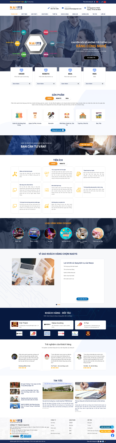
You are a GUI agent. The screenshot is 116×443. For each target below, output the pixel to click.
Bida (70, 428)
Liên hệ (103, 14)
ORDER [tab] (49, 98)
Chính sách (53, 428)
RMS (70, 430)
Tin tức (95, 14)
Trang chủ (14, 14)
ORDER (70, 422)
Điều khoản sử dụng (55, 433)
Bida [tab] (67, 98)
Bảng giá (75, 14)
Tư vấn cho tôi (82, 299)
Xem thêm (22, 83)
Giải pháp (34, 14)
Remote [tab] (58, 98)
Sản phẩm (45, 14)
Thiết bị (54, 14)
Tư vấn (89, 425)
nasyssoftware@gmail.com (73, 9)
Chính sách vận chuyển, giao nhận (95, 430)
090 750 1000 (55, 9)
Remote (71, 425)
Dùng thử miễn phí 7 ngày (17, 1)
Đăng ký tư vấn (58, 130)
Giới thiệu (24, 14)
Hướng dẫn (85, 14)
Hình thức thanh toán (92, 433)
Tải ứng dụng (28, 2)
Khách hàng (65, 14)
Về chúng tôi (91, 57)
